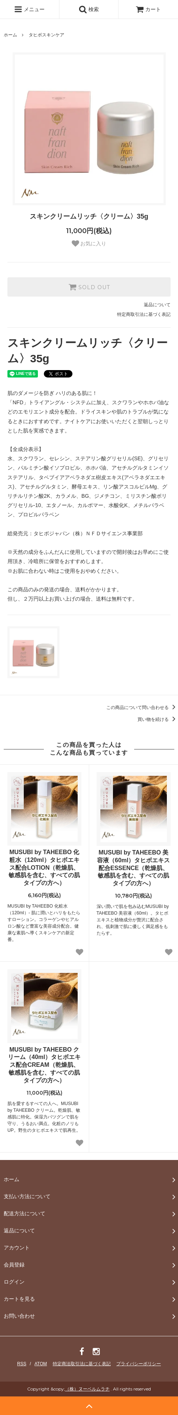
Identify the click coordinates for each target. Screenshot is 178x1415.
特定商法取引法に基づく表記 (82, 1363)
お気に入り (89, 243)
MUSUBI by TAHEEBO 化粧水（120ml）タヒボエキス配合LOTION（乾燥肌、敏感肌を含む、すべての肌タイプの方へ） (44, 867)
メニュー (29, 9)
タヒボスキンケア (46, 34)
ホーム (10, 34)
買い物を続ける (157, 719)
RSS (21, 1363)
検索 (89, 9)
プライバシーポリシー (138, 1363)
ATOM (41, 1363)
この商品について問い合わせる (142, 707)
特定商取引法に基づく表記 (144, 314)
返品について (157, 304)
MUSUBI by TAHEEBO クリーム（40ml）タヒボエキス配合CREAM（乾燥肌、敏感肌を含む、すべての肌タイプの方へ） (44, 1065)
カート (148, 9)
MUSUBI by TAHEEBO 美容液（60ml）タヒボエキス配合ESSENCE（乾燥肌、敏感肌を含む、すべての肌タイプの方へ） (133, 867)
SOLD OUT (89, 287)
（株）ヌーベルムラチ (87, 1389)
